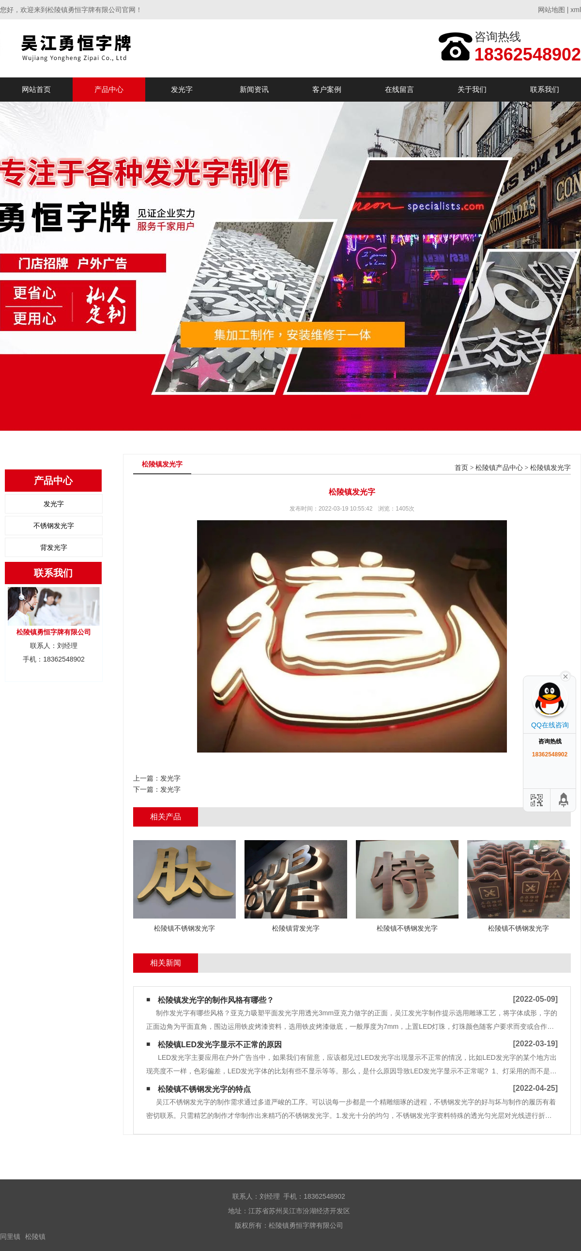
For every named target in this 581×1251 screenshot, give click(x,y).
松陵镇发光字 (550, 467)
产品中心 (108, 89)
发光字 (182, 89)
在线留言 (399, 89)
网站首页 (36, 89)
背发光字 (53, 547)
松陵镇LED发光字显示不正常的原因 (220, 1044)
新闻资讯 (254, 89)
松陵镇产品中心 (499, 467)
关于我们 (472, 89)
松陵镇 (35, 1236)
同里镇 (10, 1236)
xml (575, 10)
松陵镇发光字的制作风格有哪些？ (216, 1000)
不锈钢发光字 (53, 525)
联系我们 (544, 89)
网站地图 (551, 10)
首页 (461, 467)
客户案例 (326, 89)
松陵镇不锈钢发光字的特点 (204, 1089)
